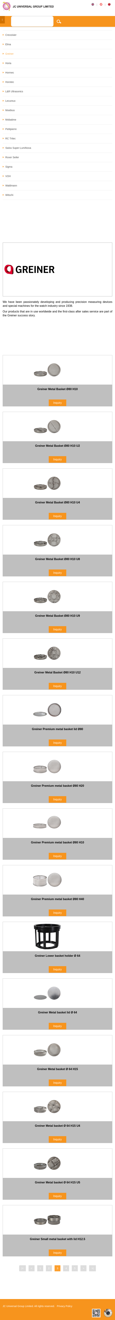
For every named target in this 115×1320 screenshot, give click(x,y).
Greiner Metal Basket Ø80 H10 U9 (57, 615)
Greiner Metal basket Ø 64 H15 (57, 1069)
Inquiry (57, 402)
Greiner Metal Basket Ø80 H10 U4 (57, 502)
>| (92, 1268)
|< (22, 1268)
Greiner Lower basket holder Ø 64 (57, 955)
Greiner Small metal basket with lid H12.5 (57, 1239)
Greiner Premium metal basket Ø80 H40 (57, 899)
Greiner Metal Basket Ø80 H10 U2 (57, 445)
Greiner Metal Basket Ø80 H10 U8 (57, 559)
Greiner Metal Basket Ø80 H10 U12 (57, 672)
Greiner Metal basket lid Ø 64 (57, 1012)
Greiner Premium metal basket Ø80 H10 (57, 842)
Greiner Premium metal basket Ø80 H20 (57, 785)
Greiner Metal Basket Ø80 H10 (57, 389)
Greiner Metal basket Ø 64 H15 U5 (57, 1182)
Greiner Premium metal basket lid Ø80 (57, 729)
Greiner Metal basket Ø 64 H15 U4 (57, 1125)
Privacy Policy (64, 1306)
